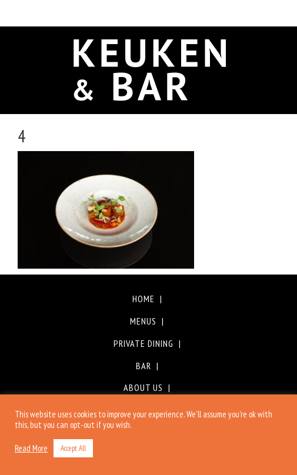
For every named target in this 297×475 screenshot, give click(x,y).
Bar (143, 366)
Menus (143, 321)
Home (143, 299)
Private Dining (143, 343)
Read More (31, 448)
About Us (143, 387)
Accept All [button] (73, 448)
